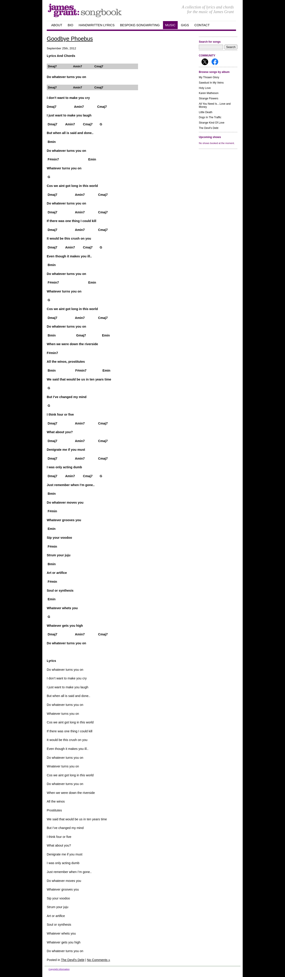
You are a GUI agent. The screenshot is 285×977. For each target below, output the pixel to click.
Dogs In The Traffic (210, 117)
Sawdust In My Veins (211, 82)
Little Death (205, 112)
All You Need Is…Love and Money (215, 105)
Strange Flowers (208, 98)
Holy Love (205, 88)
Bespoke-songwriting (140, 25)
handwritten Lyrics (96, 25)
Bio (70, 25)
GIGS (185, 25)
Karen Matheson (208, 93)
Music (170, 25)
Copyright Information (59, 969)
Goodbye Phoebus (70, 39)
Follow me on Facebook (215, 61)
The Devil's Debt (208, 128)
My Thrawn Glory (209, 77)
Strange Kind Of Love (211, 122)
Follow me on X (205, 61)
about (56, 25)
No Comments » (98, 960)
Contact (202, 25)
